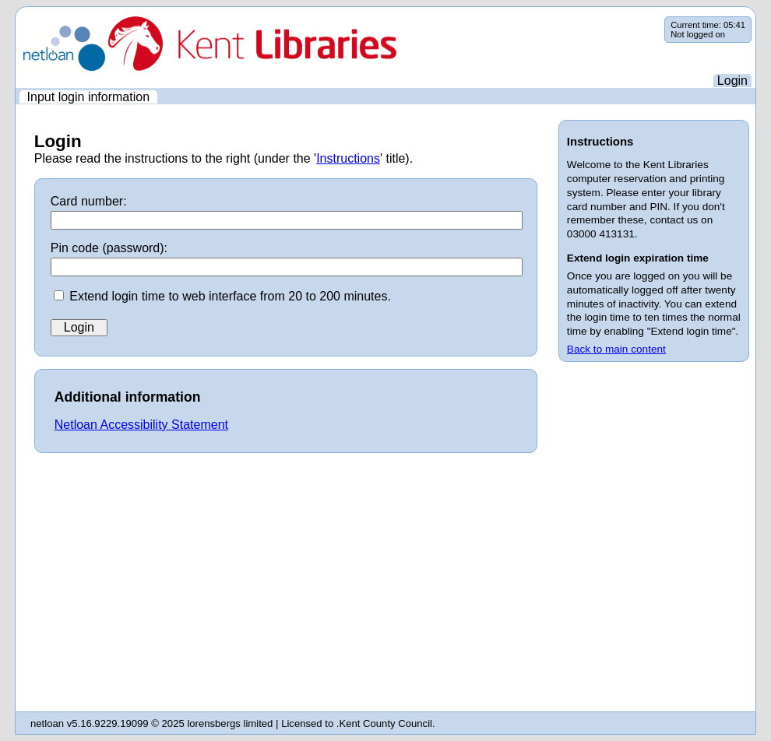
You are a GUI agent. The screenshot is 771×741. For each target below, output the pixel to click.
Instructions (348, 158)
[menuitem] (88, 97)
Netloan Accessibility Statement (141, 424)
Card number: (89, 201)
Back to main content (616, 349)
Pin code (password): (109, 248)
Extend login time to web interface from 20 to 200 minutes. (230, 296)
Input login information (88, 97)
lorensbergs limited (230, 723)
